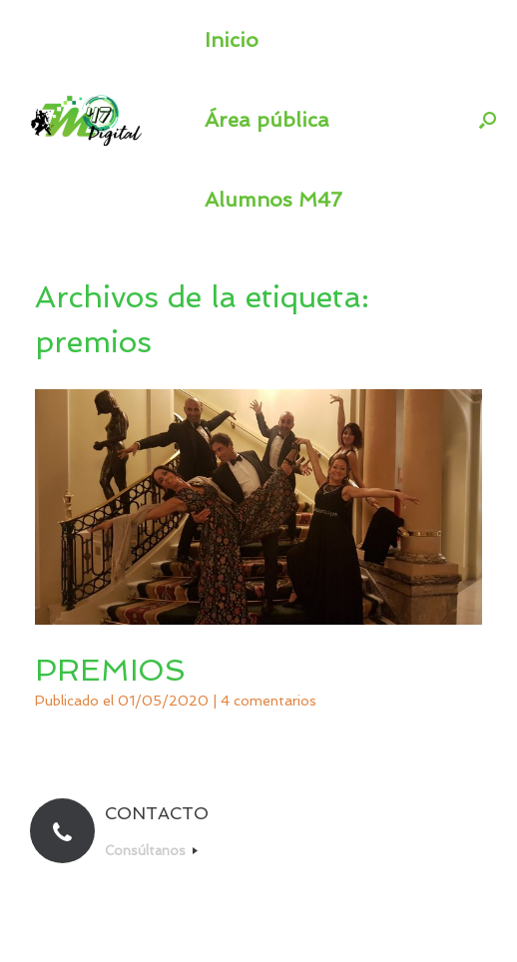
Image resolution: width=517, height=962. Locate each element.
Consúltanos (151, 850)
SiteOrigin (294, 923)
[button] (487, 120)
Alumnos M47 (273, 200)
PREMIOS (110, 670)
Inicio (231, 40)
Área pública (267, 120)
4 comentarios (268, 701)
